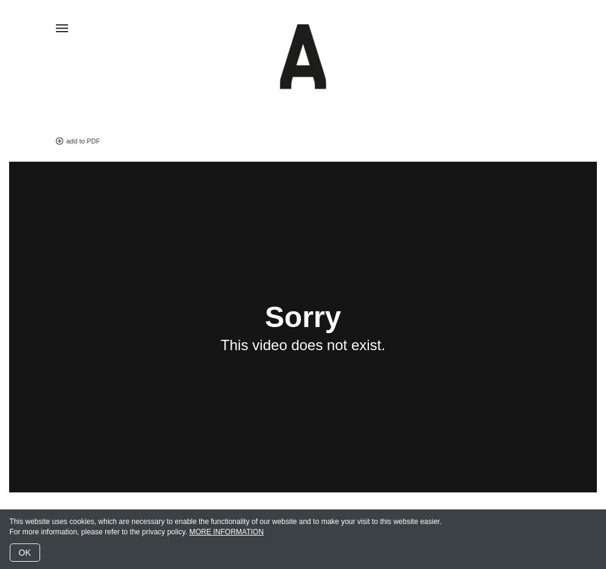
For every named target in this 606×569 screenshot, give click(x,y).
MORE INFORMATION (226, 532)
